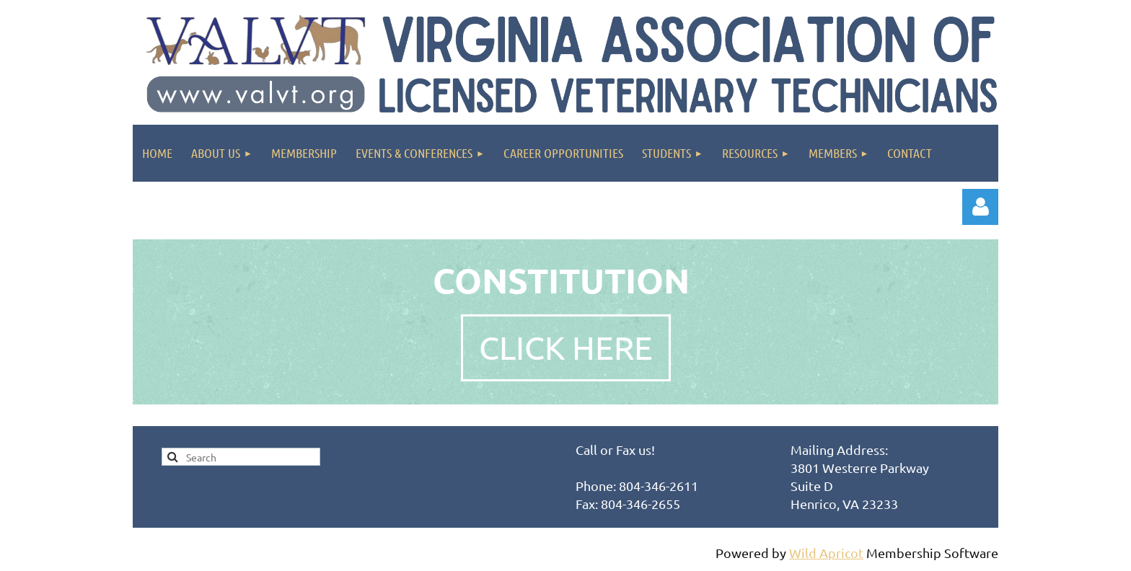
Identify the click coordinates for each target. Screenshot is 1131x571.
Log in (980, 207)
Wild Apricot (826, 552)
